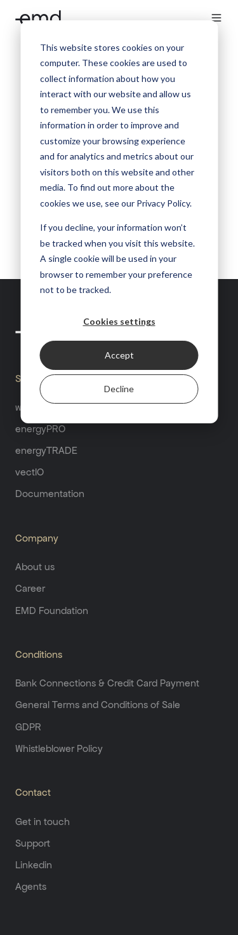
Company (36, 538)
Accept (119, 355)
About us (35, 567)
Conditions (38, 654)
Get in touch (42, 822)
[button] (191, 17)
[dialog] (119, 221)
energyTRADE (46, 450)
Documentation (49, 494)
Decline (119, 388)
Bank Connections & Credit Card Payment (107, 683)
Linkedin (33, 865)
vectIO (29, 472)
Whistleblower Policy (59, 748)
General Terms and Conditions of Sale (97, 705)
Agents (30, 886)
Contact (33, 792)
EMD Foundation (51, 610)
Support (32, 843)
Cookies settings (119, 321)
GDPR (28, 727)
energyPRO (40, 429)
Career (30, 588)
